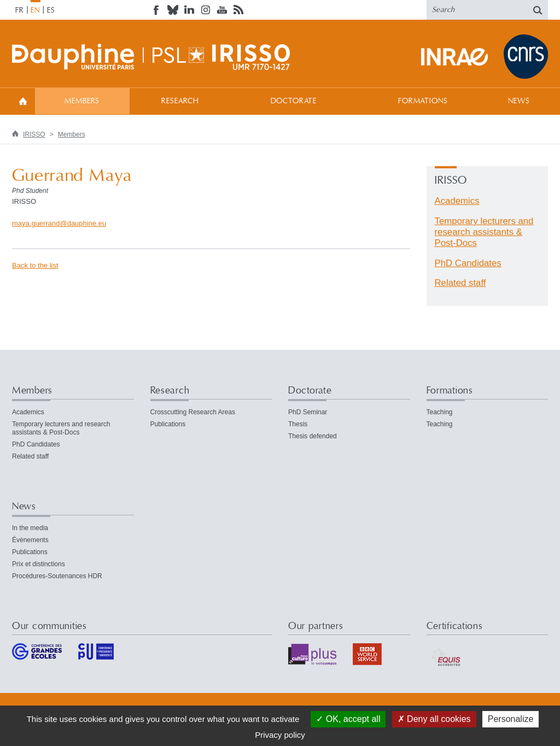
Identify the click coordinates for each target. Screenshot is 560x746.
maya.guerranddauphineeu (59, 223)
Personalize (511, 719)
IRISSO (34, 134)
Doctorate (294, 101)
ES (51, 10)
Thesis (297, 424)
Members (82, 101)
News (518, 101)
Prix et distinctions (38, 564)
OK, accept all (348, 719)
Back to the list (35, 265)
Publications (168, 424)
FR (19, 10)
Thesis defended (312, 436)
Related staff (460, 283)
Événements (30, 540)
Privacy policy (280, 734)
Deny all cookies (434, 719)
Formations (422, 101)
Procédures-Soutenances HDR (57, 576)
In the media (30, 528)
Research (180, 101)
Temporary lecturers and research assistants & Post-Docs (484, 232)
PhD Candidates (468, 263)
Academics (457, 201)
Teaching (440, 412)
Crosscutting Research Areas (192, 412)
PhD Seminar (307, 412)
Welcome (23, 100)
